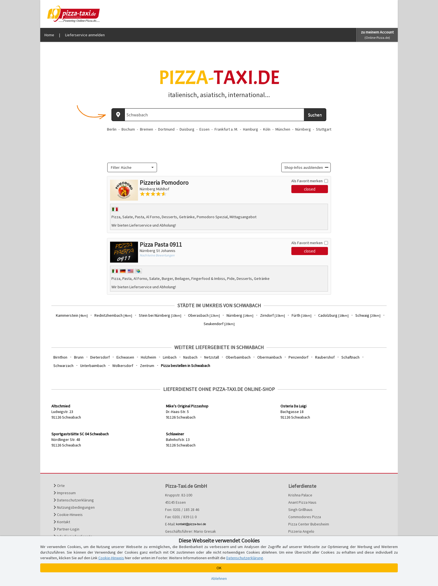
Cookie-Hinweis (68, 514)
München (282, 129)
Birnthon (60, 357)
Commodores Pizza (304, 516)
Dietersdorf (100, 357)
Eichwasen (125, 357)
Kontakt (62, 521)
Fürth (301, 315)
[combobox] (132, 167)
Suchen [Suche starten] (315, 114)
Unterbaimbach (93, 365)
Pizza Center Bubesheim (308, 524)
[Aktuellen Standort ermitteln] (118, 114)
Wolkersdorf (122, 365)
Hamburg (250, 129)
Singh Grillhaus (300, 509)
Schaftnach (350, 357)
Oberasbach (204, 315)
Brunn (79, 357)
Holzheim (148, 357)
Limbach (170, 357)
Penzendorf (298, 357)
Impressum (65, 492)
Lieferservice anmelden (85, 34)
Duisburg (187, 129)
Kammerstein (72, 315)
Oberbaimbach (238, 357)
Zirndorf (272, 315)
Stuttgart (323, 129)
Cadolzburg (333, 315)
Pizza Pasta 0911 (161, 244)
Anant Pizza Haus (302, 502)
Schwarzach (63, 365)
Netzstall (211, 357)
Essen (204, 129)
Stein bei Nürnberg (160, 315)
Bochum (128, 129)
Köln (266, 129)
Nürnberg (303, 129)
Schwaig (367, 315)
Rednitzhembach (113, 315)
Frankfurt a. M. (226, 129)
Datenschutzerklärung (74, 500)
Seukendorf (219, 323)
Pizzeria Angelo (301, 531)
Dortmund (166, 129)
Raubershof (325, 357)
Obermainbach (269, 357)
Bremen (146, 129)
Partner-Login (66, 529)
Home (49, 34)
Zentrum (147, 365)
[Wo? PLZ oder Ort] (214, 114)
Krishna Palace (300, 495)
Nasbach (190, 357)
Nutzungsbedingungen (74, 507)
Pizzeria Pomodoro (164, 182)
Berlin (111, 129)
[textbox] (130, 167)
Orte (59, 485)
